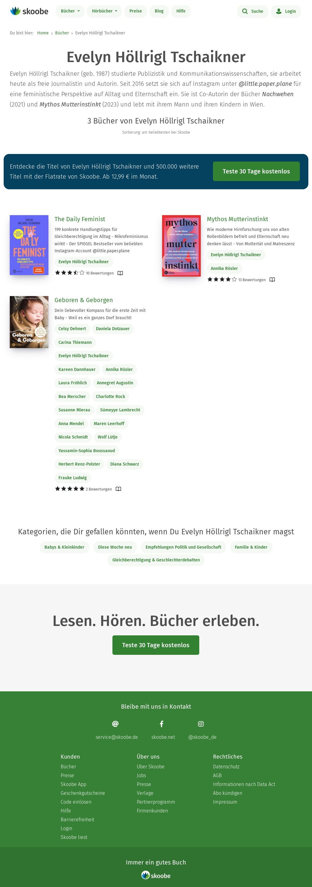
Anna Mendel (71, 423)
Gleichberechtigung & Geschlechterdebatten (156, 560)
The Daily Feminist (80, 219)
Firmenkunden (152, 811)
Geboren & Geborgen (84, 300)
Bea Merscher (72, 396)
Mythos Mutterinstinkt (237, 219)
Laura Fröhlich (72, 383)
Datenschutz (226, 767)
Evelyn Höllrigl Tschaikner (83, 261)
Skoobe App (73, 784)
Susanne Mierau (74, 410)
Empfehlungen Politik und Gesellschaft (183, 547)
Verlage (145, 793)
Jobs (141, 775)
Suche (252, 11)
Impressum (225, 802)
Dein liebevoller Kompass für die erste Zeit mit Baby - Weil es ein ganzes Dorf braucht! (100, 314)
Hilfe (181, 11)
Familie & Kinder (251, 547)
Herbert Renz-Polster (79, 464)
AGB (217, 775)
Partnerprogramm (156, 802)
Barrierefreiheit (77, 819)
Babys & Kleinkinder (64, 547)
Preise (135, 11)
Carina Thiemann (75, 342)
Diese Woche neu (115, 547)
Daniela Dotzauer (113, 328)
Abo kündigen (227, 793)
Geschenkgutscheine (83, 793)
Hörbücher (103, 11)
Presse (144, 784)
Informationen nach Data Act (244, 784)
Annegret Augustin (115, 383)
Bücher (68, 11)
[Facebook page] (163, 730)
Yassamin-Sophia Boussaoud (86, 450)
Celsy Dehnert (72, 328)
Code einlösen (76, 802)
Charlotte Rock (110, 396)
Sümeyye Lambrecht (120, 410)
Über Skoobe (151, 767)
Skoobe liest (74, 837)
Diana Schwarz (124, 464)
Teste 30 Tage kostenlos (256, 171)
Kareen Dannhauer (77, 369)
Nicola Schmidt (73, 437)
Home (43, 33)
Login (286, 11)
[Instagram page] (202, 730)
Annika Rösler (224, 268)
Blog (159, 11)
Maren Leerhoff (109, 423)
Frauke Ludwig (72, 477)
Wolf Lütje (108, 437)
